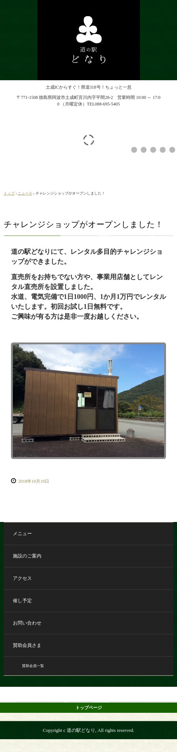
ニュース (25, 193)
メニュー (22, 533)
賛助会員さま (27, 645)
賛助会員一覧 (33, 666)
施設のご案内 (27, 556)
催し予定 (22, 600)
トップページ (88, 707)
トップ (9, 193)
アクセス (22, 578)
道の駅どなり (88, 6)
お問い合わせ (27, 623)
